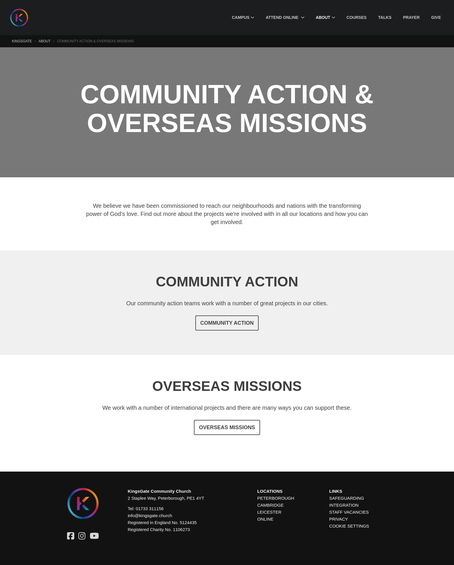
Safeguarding (346, 498)
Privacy (338, 519)
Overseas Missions (227, 427)
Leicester (269, 512)
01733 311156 (149, 508)
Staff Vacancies (349, 512)
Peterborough (275, 498)
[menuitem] (243, 17)
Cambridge (270, 505)
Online (265, 519)
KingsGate (22, 41)
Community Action (227, 323)
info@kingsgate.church (150, 515)
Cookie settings (349, 526)
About (45, 41)
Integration (343, 505)
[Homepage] (23, 18)
